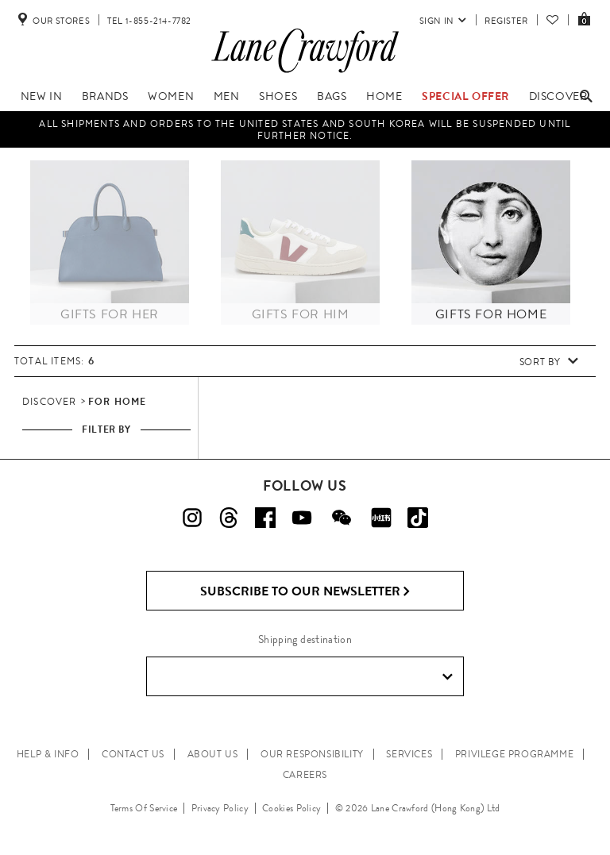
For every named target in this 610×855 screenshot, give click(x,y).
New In (42, 96)
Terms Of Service (144, 808)
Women (171, 96)
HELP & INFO (48, 754)
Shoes (278, 96)
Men (227, 96)
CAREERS (305, 775)
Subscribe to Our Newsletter (305, 591)
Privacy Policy (220, 808)
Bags (331, 96)
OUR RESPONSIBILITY (312, 754)
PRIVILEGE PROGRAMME (514, 754)
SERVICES (409, 754)
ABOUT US (212, 754)
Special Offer (465, 96)
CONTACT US (133, 754)
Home (384, 96)
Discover (558, 96)
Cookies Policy (291, 808)
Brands (105, 96)
